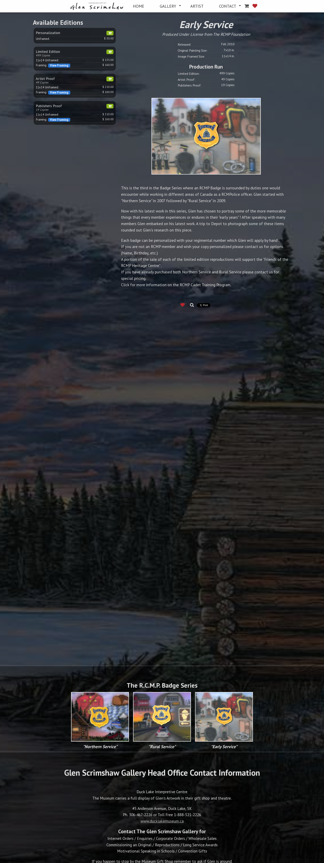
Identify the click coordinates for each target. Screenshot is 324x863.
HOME (138, 6)
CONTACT (227, 6)
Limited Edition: (189, 73)
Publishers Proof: (189, 85)
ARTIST (197, 6)
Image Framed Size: (191, 56)
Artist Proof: (186, 79)
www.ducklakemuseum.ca (162, 821)
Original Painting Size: (192, 50)
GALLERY (168, 6)
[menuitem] (98, 6)
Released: (184, 44)
